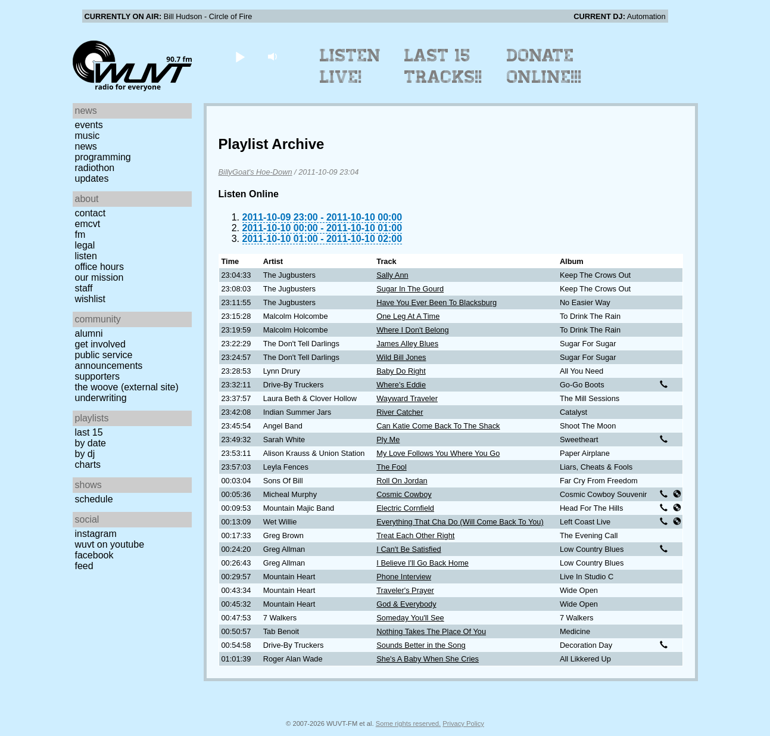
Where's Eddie (401, 384)
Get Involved (100, 344)
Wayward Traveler (407, 398)
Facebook (94, 555)
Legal (85, 245)
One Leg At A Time (407, 316)
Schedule (94, 499)
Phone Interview (403, 576)
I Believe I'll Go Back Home (422, 562)
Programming (103, 157)
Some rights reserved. (408, 723)
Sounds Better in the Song (420, 645)
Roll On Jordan (401, 480)
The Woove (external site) (127, 387)
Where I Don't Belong (412, 329)
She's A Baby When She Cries (427, 658)
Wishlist (90, 299)
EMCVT (88, 224)
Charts (88, 464)
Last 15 (89, 432)
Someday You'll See (410, 617)
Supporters (97, 376)
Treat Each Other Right (415, 535)
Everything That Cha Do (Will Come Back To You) (459, 521)
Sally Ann (392, 275)
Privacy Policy (463, 723)
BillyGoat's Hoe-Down (255, 171)
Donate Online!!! (544, 66)
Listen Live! (350, 66)
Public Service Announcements (109, 360)
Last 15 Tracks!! (443, 66)
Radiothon (95, 168)
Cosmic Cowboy (403, 494)
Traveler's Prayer (405, 590)
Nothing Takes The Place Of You (431, 631)
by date (90, 443)
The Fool (391, 466)
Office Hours (99, 267)
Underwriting (101, 398)
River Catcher (399, 412)
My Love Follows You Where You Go (438, 453)
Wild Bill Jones (401, 357)
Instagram (96, 534)
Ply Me (388, 439)
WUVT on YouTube (110, 544)
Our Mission (99, 277)
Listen (86, 256)
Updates (92, 178)
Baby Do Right (401, 371)
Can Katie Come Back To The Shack (438, 425)
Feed (84, 566)
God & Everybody (406, 604)
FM (80, 234)
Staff (84, 288)
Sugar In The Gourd (410, 288)
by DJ (85, 454)
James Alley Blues (407, 343)
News (86, 146)
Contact (90, 213)
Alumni (89, 333)
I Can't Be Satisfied (408, 549)
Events (89, 125)
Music (87, 136)
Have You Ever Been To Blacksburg (436, 302)
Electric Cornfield (405, 508)
